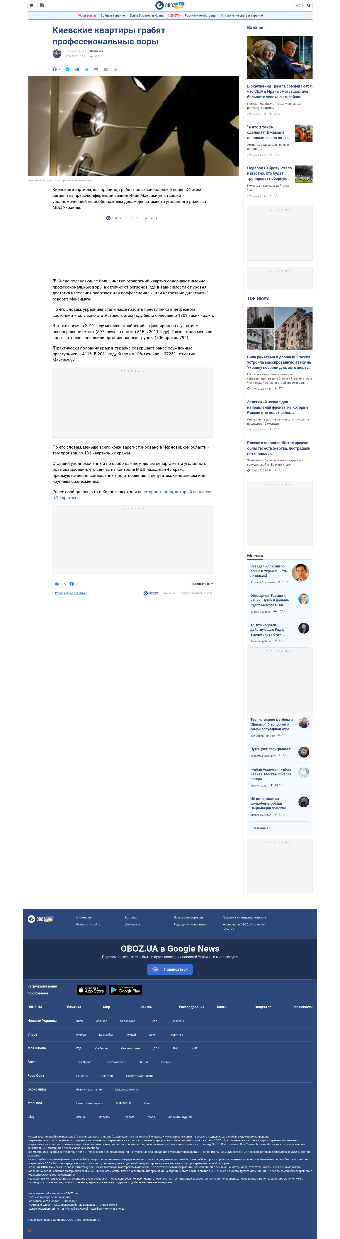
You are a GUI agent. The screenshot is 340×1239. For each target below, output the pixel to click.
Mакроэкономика (127, 1089)
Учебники (101, 1048)
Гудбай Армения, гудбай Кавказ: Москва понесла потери (270, 774)
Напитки (107, 1075)
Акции (143, 1062)
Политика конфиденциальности (244, 917)
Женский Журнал (180, 1117)
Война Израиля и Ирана (146, 15)
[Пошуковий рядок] (308, 5)
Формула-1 (176, 1034)
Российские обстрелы (200, 15)
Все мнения (259, 828)
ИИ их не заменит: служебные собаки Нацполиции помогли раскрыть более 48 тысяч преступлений (271, 804)
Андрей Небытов (260, 815)
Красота (129, 1117)
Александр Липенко (262, 736)
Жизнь (146, 1007)
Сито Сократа (259, 785)
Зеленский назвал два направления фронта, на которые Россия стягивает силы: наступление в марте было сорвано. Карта (278, 407)
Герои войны (87, 15)
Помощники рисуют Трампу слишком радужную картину (274, 106)
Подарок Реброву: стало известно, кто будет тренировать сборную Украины (269, 173)
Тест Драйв (83, 1062)
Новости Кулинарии (139, 1075)
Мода (151, 1117)
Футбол (81, 1034)
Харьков (101, 1021)
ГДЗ (79, 1048)
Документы (133, 924)
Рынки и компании (89, 1089)
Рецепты (82, 1075)
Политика (73, 1007)
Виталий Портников (262, 582)
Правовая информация (189, 917)
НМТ (194, 1048)
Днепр (152, 1021)
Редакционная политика (70, 593)
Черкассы (177, 1021)
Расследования (191, 1007)
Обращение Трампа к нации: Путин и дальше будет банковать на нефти (269, 601)
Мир (106, 1007)
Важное (255, 27)
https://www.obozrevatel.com (171, 1136)
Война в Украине (113, 15)
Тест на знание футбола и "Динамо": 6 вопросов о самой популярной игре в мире (271, 724)
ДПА (156, 1048)
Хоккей (131, 1034)
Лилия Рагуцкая (76, 51)
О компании (84, 917)
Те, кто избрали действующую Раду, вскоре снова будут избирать (267, 630)
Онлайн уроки (130, 1048)
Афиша (81, 1117)
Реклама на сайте (88, 924)
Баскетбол (106, 1034)
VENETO (174, 15)
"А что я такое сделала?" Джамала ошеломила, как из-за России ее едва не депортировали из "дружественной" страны (267, 132)
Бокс (152, 1034)
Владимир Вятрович (263, 755)
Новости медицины (89, 1103)
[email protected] (77, 1208)
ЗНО (175, 1048)
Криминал (96, 51)
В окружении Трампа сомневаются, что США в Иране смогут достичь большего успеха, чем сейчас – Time (280, 92)
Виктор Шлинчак (260, 611)
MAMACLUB (123, 1103)
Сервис (166, 1062)
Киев (79, 1021)
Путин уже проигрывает (270, 749)
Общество (263, 1007)
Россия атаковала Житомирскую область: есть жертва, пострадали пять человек (278, 448)
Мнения (255, 555)
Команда (131, 917)
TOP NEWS (258, 298)
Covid (147, 1103)
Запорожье (127, 1021)
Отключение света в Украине (242, 15)
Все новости (302, 1007)
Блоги (221, 1007)
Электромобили (115, 1062)
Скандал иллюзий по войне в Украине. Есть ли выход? (268, 571)
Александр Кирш (260, 641)
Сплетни (104, 1117)
